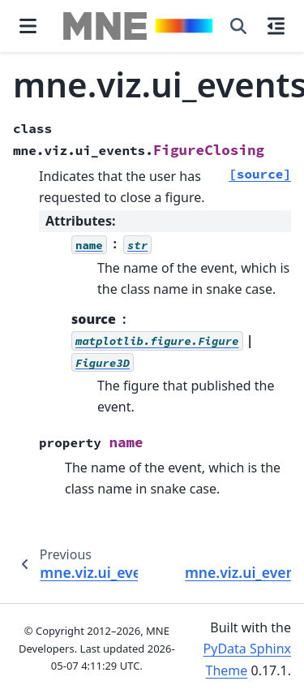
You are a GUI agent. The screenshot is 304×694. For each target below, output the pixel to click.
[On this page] (276, 26)
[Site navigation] (28, 26)
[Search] (238, 26)
